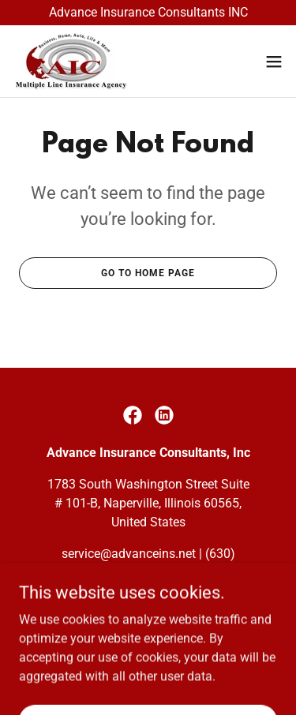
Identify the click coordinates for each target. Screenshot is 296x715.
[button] (274, 61)
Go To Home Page (148, 273)
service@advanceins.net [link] (129, 553)
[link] (71, 61)
